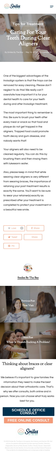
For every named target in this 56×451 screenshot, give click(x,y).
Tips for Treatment (27, 24)
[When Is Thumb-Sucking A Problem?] (28, 340)
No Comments (45, 52)
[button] (28, 411)
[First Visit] (28, 304)
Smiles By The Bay (15, 52)
